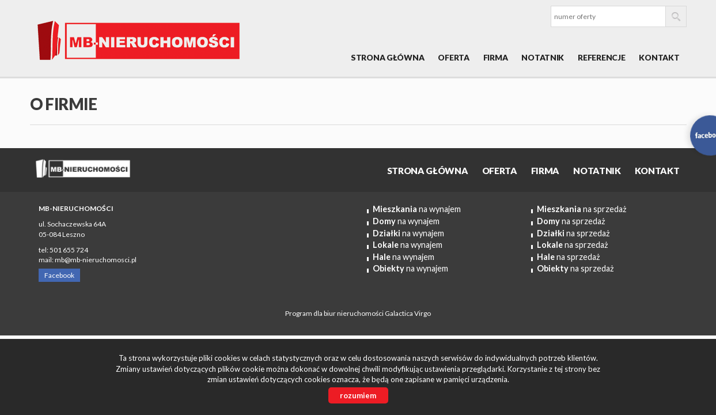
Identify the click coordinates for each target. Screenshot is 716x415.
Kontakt (659, 57)
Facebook (59, 275)
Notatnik (542, 57)
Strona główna (387, 57)
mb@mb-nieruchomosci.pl (96, 259)
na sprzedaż (582, 209)
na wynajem (417, 209)
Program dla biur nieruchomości (335, 313)
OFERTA (453, 57)
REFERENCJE (601, 57)
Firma (495, 57)
